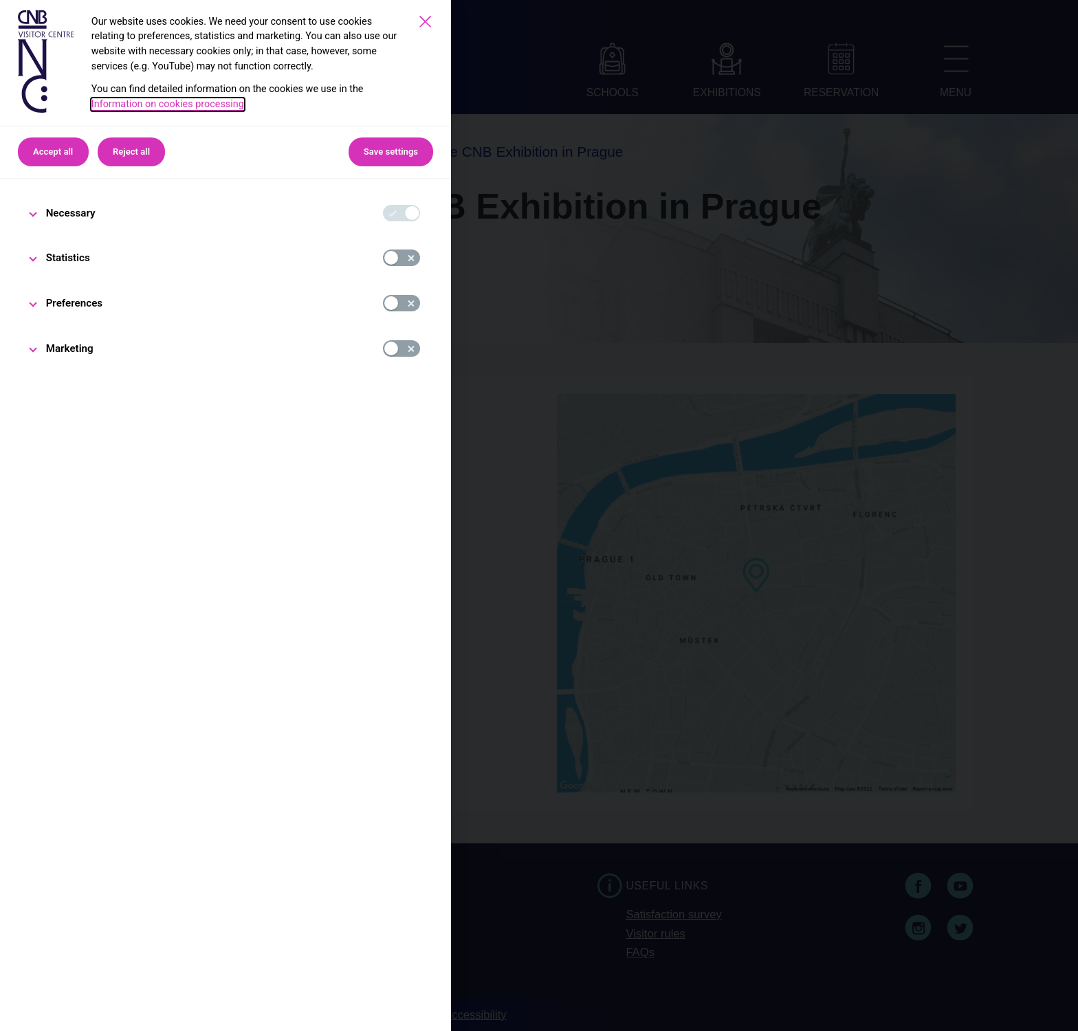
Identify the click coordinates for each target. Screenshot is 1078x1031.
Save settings (391, 151)
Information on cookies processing (167, 104)
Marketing (70, 348)
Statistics (68, 258)
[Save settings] (425, 21)
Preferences (74, 303)
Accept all (53, 151)
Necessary (71, 213)
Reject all (131, 151)
